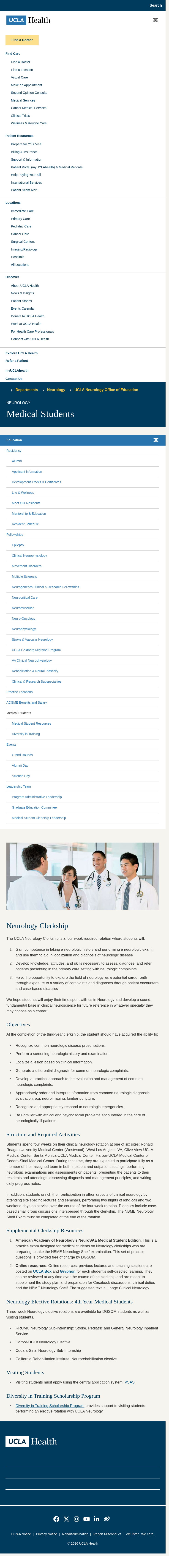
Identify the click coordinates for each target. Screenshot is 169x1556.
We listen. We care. (140, 1534)
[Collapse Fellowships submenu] (158, 535)
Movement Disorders (26, 566)
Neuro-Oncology (23, 618)
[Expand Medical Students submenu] (94, 713)
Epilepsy (18, 545)
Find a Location (22, 70)
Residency (13, 450)
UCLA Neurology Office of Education (106, 390)
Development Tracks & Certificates (36, 482)
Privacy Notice (46, 1534)
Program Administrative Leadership (37, 797)
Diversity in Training (26, 734)
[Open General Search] (154, 5)
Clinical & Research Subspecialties (36, 681)
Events (11, 744)
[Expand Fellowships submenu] (90, 535)
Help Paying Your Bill (26, 175)
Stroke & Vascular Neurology (32, 639)
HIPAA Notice (21, 1534)
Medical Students (18, 713)
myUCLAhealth (16, 370)
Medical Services (23, 100)
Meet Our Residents (26, 503)
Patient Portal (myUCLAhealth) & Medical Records (47, 167)
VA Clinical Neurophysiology (32, 660)
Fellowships (14, 534)
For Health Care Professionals (32, 331)
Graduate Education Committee (34, 807)
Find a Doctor (20, 62)
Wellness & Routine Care (29, 123)
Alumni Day (20, 765)
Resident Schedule (25, 524)
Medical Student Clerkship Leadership (39, 818)
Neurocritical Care (25, 597)
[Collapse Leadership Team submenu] (158, 787)
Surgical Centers (23, 241)
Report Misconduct (107, 1534)
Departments (27, 390)
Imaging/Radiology (24, 249)
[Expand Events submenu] (87, 745)
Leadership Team (18, 786)
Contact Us (13, 379)
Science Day (21, 776)
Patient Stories (21, 301)
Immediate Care (22, 211)
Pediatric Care (21, 226)
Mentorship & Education (29, 513)
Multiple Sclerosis (24, 576)
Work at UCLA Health (26, 324)
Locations (13, 202)
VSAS (130, 1382)
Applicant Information (27, 471)
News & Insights (22, 293)
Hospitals (17, 257)
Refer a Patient (16, 361)
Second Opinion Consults (29, 92)
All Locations (20, 264)
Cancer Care (20, 234)
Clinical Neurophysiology (29, 555)
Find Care (12, 53)
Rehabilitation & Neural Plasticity (35, 671)
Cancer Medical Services (28, 108)
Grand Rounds (22, 755)
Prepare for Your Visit (26, 144)
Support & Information (26, 159)
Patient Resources (19, 136)
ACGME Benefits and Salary (26, 702)
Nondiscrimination (75, 1534)
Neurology (56, 390)
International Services (26, 182)
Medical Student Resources (31, 723)
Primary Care (20, 219)
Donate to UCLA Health (27, 316)
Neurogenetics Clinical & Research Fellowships (45, 587)
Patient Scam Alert (24, 190)
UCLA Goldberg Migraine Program (36, 650)
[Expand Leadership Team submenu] (94, 787)
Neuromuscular (23, 608)
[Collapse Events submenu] (158, 745)
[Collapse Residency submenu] (158, 451)
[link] (56, 1519)
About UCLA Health (25, 285)
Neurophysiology (24, 629)
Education (14, 440)
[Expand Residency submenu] (89, 451)
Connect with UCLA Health (30, 339)
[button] (82, 353)
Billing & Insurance (24, 152)
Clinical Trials (20, 115)
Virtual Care (19, 77)
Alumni (17, 461)
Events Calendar (23, 308)
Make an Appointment (26, 85)
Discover (12, 277)
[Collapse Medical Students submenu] (158, 713)
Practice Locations (19, 692)
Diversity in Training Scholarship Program (50, 1406)
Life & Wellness (23, 492)
